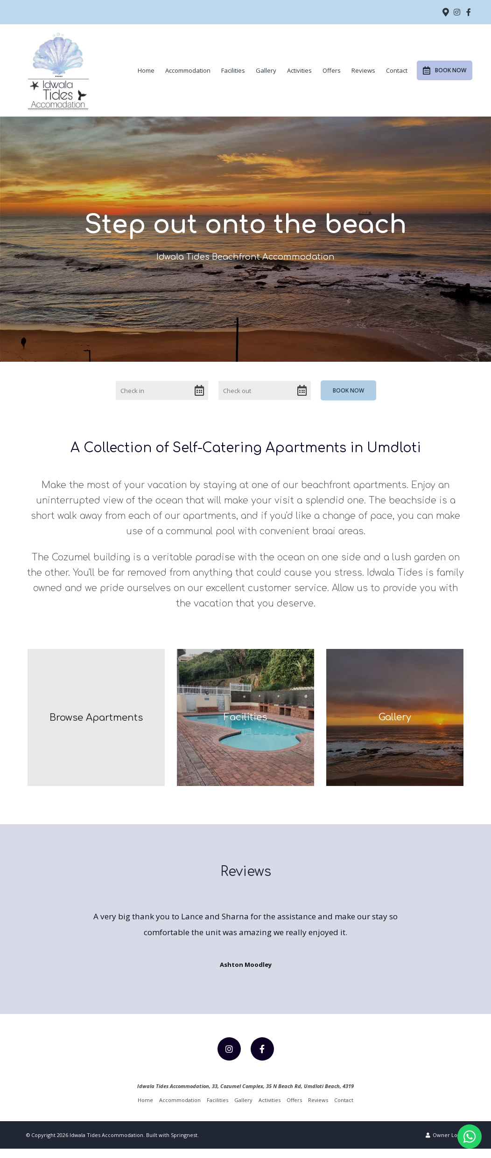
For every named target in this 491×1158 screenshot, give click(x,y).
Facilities (233, 70)
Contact (396, 70)
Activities (299, 70)
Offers (332, 70)
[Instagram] (457, 12)
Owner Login (445, 1144)
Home (146, 70)
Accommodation (187, 70)
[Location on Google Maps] (445, 11)
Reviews (363, 70)
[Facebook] (468, 12)
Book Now (444, 70)
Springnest (184, 1144)
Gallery (266, 70)
